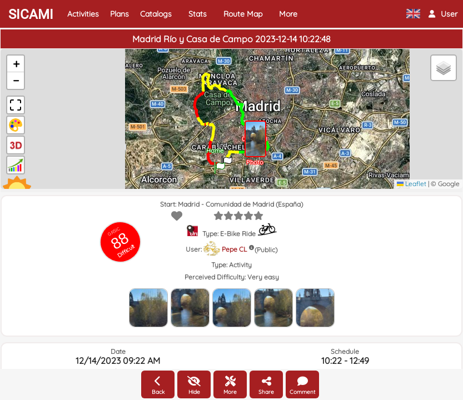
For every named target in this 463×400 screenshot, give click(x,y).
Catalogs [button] (156, 14)
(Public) (266, 250)
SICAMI (30, 14)
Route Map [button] (242, 14)
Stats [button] (197, 14)
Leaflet (411, 183)
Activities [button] (83, 14)
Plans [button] (119, 14)
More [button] (288, 14)
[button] (443, 14)
